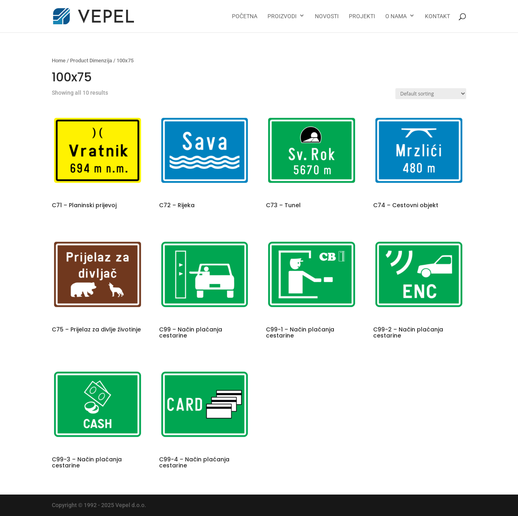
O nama (396, 16)
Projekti (362, 16)
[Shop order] (430, 93)
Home (59, 60)
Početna (244, 16)
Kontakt (437, 16)
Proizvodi (282, 16)
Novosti (327, 16)
